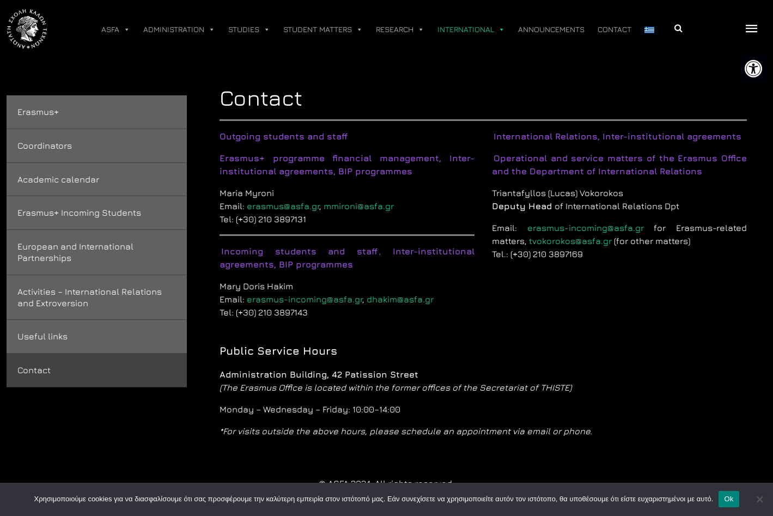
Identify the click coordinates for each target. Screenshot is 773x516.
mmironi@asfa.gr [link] (359, 206)
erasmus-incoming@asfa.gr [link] (304, 299)
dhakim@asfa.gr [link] (400, 299)
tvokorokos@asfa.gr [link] (570, 241)
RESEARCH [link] (400, 29)
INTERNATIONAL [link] (471, 29)
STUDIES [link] (249, 29)
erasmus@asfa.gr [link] (283, 206)
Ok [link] (728, 499)
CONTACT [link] (614, 29)
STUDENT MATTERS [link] (323, 29)
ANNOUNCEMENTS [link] (551, 29)
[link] (753, 68)
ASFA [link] (115, 29)
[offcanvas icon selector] (751, 29)
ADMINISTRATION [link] (179, 29)
